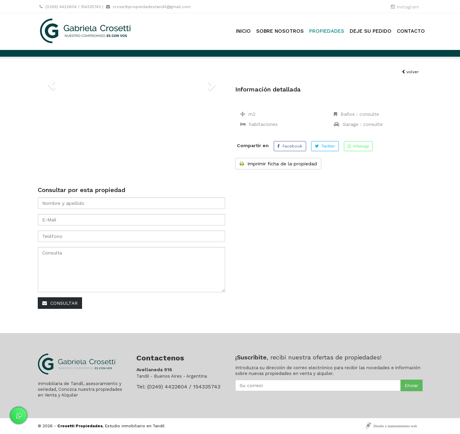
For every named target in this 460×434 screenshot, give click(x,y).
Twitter (325, 146)
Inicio (243, 31)
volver (410, 72)
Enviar (411, 385)
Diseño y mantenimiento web (395, 426)
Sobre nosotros (280, 31)
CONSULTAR (60, 303)
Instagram (405, 6)
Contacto (411, 31)
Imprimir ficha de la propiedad (278, 163)
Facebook (289, 146)
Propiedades (326, 31)
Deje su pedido (370, 31)
